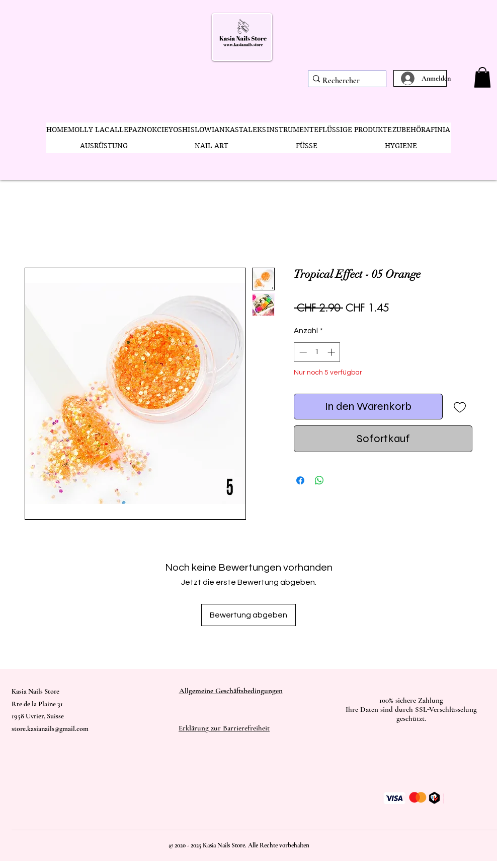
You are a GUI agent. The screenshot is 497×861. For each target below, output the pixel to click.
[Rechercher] (343, 81)
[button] (482, 77)
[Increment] (332, 352)
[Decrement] (302, 352)
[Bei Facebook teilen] (300, 480)
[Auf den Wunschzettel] (459, 406)
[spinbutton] (317, 352)
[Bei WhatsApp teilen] (319, 480)
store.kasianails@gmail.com (50, 728)
